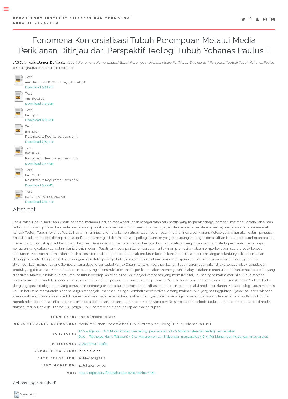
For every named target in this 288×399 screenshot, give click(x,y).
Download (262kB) (39, 202)
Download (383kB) (39, 142)
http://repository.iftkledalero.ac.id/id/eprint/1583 (117, 373)
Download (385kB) (39, 103)
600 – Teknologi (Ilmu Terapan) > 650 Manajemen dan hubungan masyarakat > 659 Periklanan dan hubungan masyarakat (173, 336)
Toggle (8, 9)
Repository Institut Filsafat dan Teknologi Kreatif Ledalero (72, 21)
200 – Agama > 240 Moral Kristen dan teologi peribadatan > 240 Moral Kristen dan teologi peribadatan (157, 331)
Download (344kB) (39, 163)
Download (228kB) (39, 120)
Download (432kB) (39, 87)
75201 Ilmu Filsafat (93, 344)
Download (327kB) (39, 185)
